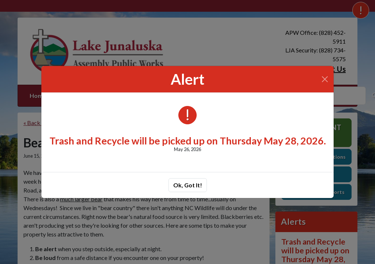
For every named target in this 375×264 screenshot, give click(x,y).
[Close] (325, 79)
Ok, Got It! (187, 185)
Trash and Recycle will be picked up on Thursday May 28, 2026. (187, 141)
